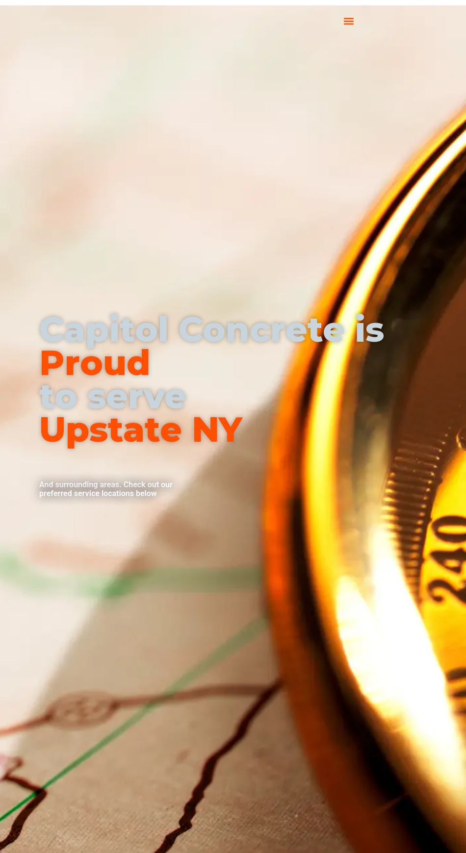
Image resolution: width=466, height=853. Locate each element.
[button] (349, 21)
